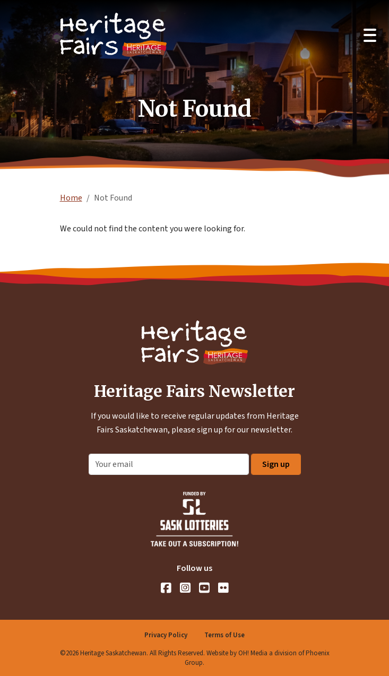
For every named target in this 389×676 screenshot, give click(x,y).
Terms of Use (224, 635)
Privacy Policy (165, 635)
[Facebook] (166, 588)
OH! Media (252, 653)
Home (71, 198)
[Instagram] (185, 588)
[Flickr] (223, 588)
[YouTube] (204, 588)
